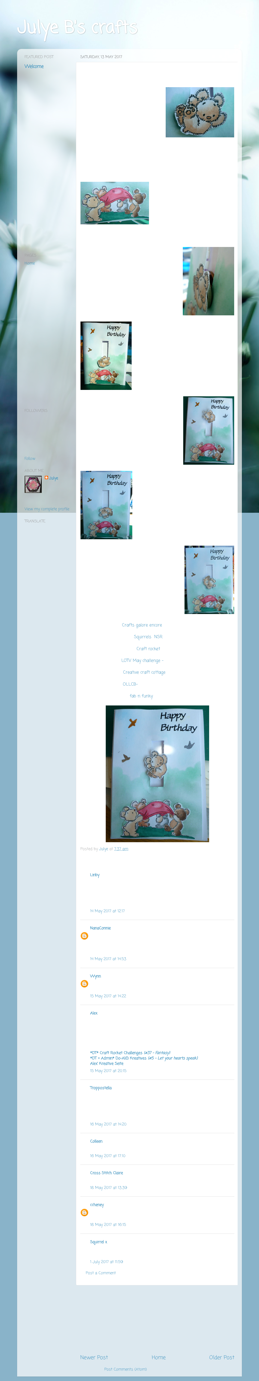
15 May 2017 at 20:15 (108, 1071)
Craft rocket (149, 649)
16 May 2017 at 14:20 (108, 1124)
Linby (94, 875)
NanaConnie (100, 928)
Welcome (34, 66)
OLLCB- (130, 684)
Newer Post (94, 1358)
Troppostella (101, 1088)
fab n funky (141, 696)
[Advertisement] (157, 1319)
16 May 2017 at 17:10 (107, 1156)
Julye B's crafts (77, 28)
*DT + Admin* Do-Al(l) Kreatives (144, 1058)
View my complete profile (47, 509)
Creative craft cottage (145, 672)
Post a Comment (101, 1273)
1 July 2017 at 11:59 (106, 1262)
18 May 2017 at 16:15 (108, 1225)
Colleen (96, 1141)
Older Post (221, 1358)
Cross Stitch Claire (106, 1173)
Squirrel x (98, 1242)
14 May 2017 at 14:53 (108, 959)
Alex (93, 1013)
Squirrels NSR (149, 637)
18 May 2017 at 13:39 (108, 1188)
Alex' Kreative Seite (106, 1064)
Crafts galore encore (142, 625)
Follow (30, 459)
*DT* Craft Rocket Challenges (130, 1053)
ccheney (97, 1205)
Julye (53, 478)
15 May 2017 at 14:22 (108, 996)
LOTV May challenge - (142, 661)
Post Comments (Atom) (125, 1369)
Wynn (95, 976)
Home (159, 1358)
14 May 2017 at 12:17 (107, 911)
